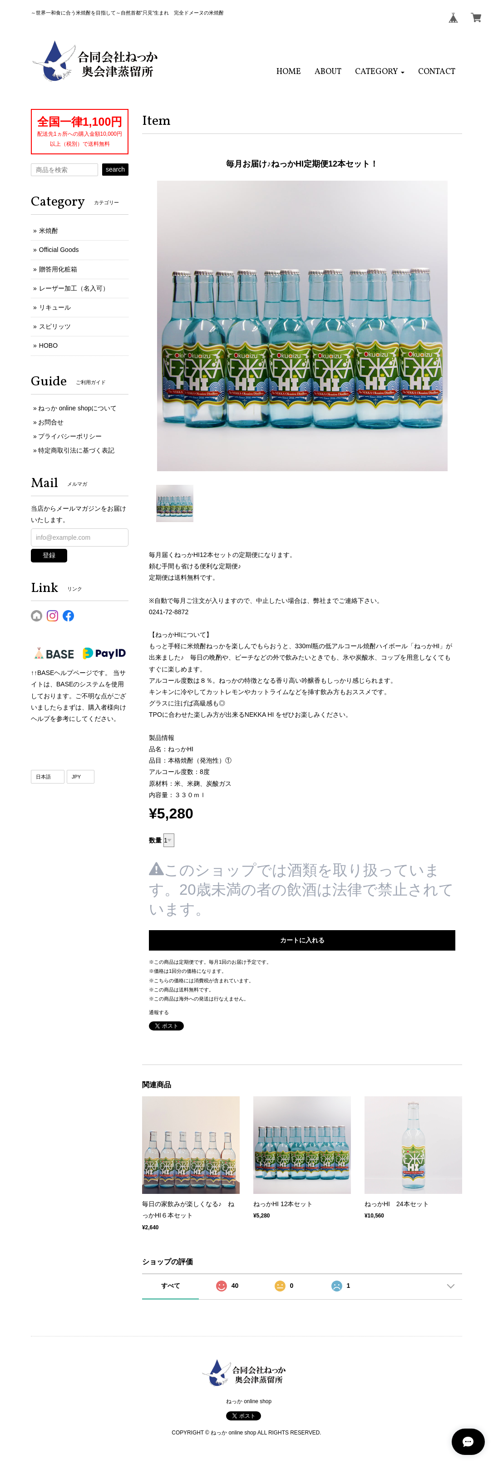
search (115, 169)
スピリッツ (55, 326)
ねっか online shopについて (77, 408)
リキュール (55, 307)
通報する (159, 1012)
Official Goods (59, 249)
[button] (379, 72)
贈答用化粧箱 (58, 269)
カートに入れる (302, 940)
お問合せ (51, 422)
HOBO (48, 345)
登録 (49, 555)
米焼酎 (48, 230)
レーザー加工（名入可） (74, 288)
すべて (170, 1285)
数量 (155, 840)
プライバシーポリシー (70, 436)
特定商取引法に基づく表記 (76, 450)
